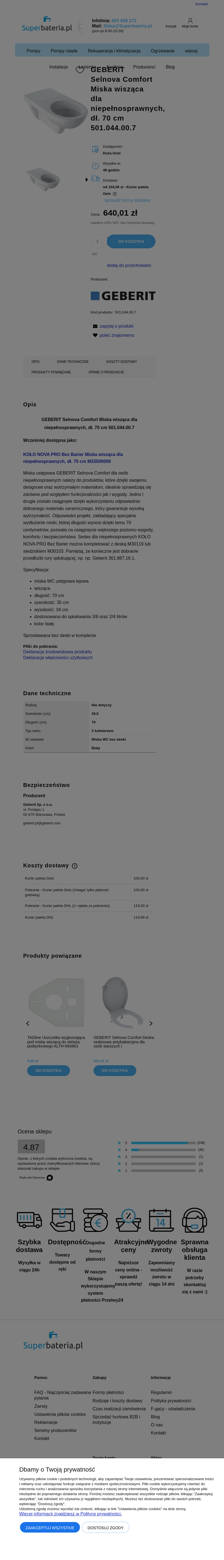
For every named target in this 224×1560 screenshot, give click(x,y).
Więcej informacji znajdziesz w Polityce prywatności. (70, 1513)
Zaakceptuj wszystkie (50, 1528)
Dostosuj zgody (106, 1528)
